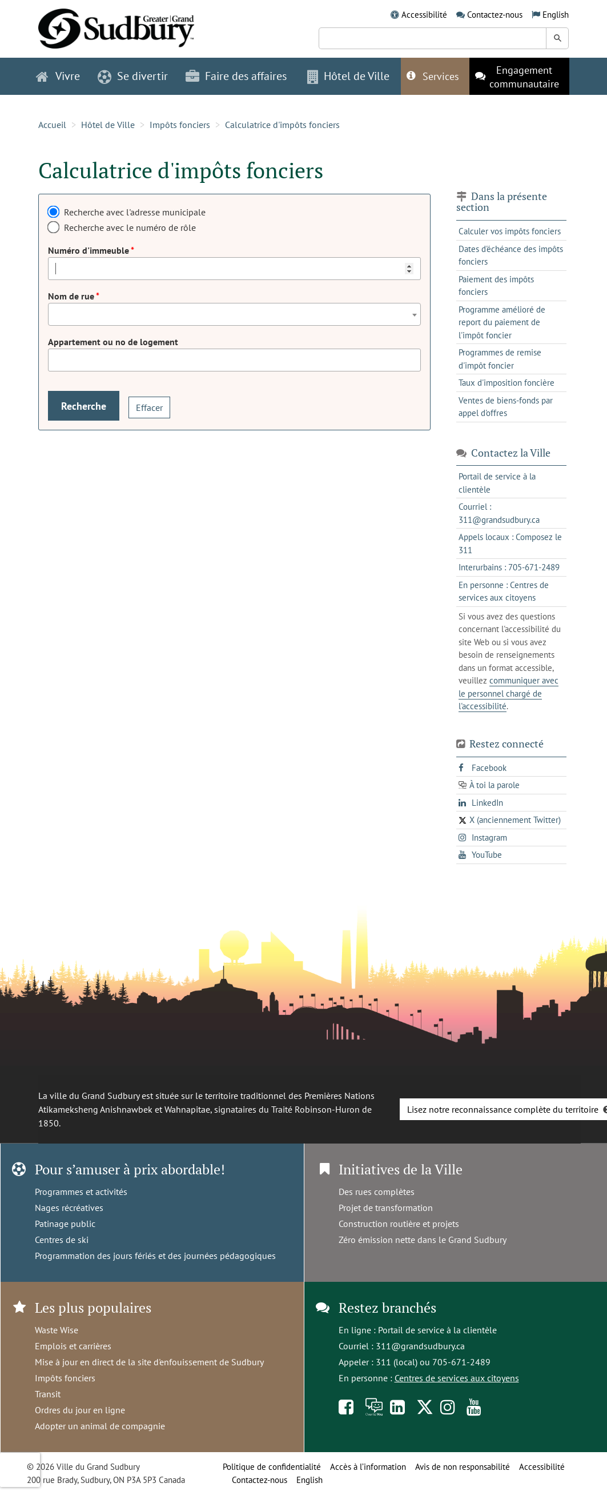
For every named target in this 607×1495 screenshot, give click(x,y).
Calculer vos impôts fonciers (510, 231)
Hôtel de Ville (108, 124)
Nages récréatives (69, 1207)
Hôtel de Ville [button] (348, 76)
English (555, 14)
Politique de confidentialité (272, 1466)
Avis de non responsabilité (462, 1466)
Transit (48, 1394)
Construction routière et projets (399, 1223)
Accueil (52, 124)
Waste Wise (56, 1330)
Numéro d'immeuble (89, 250)
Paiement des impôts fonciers (496, 286)
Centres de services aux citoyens (457, 1378)
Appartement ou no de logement (113, 341)
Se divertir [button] (133, 76)
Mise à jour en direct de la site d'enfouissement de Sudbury (149, 1362)
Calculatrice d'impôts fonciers (282, 124)
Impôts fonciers (180, 124)
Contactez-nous (494, 14)
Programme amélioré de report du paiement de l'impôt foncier (502, 322)
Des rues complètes (377, 1191)
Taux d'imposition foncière (506, 382)
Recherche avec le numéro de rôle (130, 227)
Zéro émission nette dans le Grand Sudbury (422, 1239)
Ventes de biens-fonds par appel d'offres (506, 407)
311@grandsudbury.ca (420, 1346)
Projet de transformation (386, 1207)
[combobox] (234, 314)
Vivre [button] (58, 76)
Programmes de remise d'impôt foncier (500, 359)
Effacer (149, 407)
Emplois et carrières (73, 1346)
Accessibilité (424, 14)
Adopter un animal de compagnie (100, 1426)
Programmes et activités (81, 1191)
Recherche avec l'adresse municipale (135, 212)
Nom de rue (72, 296)
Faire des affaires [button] (236, 76)
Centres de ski (62, 1239)
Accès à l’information (368, 1466)
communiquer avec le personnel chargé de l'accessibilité (508, 693)
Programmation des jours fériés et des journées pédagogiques (155, 1255)
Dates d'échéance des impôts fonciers (511, 255)
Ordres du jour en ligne (80, 1410)
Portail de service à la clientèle (437, 1330)
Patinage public (65, 1223)
